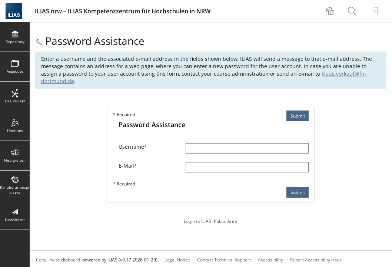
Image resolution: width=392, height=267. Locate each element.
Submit (297, 116)
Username (133, 146)
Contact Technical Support (224, 260)
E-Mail (128, 165)
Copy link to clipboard (58, 260)
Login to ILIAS (197, 221)
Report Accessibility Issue (316, 260)
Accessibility (270, 260)
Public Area (225, 221)
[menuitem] (331, 11)
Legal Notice (177, 260)
